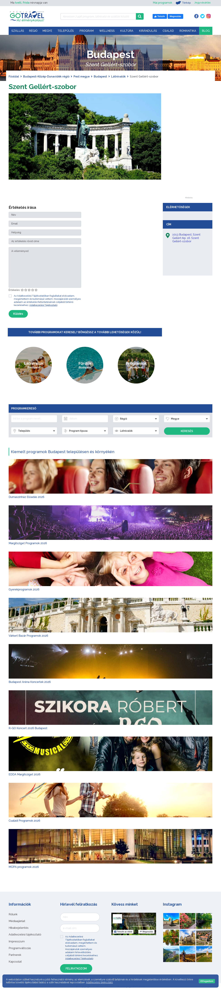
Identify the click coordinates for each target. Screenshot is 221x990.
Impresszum (17, 941)
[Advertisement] (189, 145)
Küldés (18, 313)
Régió (33, 30)
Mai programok (162, 2)
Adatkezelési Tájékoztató (43, 305)
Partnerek (15, 955)
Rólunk (13, 914)
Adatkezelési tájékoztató (25, 934)
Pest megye (82, 76)
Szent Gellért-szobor (42, 86)
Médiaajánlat (17, 921)
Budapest (100, 76)
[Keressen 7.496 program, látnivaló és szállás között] (98, 16)
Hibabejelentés (18, 927)
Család (168, 30)
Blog (206, 30)
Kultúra (126, 30)
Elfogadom (206, 981)
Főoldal (14, 76)
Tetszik (123, 931)
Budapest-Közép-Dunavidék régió (46, 76)
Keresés (187, 431)
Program (86, 30)
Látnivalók (118, 76)
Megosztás (146, 931)
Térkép (182, 2)
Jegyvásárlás (202, 2)
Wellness (107, 30)
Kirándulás (148, 30)
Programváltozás (20, 948)
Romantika (187, 30)
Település (65, 30)
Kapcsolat (15, 961)
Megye (47, 30)
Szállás (17, 30)
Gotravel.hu (131, 916)
